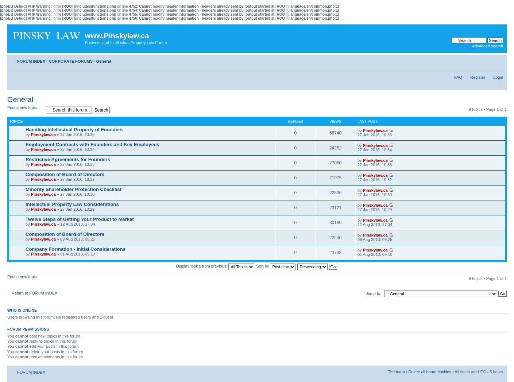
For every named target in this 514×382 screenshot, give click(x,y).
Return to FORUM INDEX (34, 293)
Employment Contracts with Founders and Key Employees (92, 144)
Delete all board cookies (430, 372)
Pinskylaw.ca (43, 134)
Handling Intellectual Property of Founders (74, 129)
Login (498, 77)
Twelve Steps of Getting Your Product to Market (80, 219)
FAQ (458, 77)
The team (396, 372)
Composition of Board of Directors (65, 174)
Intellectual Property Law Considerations (72, 204)
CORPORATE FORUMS (71, 61)
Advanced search (487, 46)
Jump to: (373, 293)
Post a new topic (24, 109)
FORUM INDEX (31, 61)
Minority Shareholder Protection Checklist (73, 189)
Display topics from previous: (215, 266)
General (103, 61)
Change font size (497, 59)
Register (477, 77)
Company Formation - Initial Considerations (75, 249)
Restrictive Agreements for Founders (68, 159)
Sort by (276, 266)
